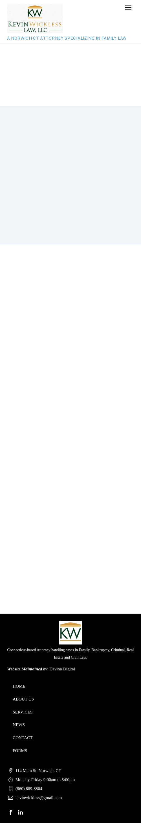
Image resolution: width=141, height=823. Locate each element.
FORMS (20, 750)
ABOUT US (23, 699)
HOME (19, 686)
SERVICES (23, 712)
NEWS (19, 724)
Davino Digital (62, 668)
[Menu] (128, 7)
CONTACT (23, 737)
